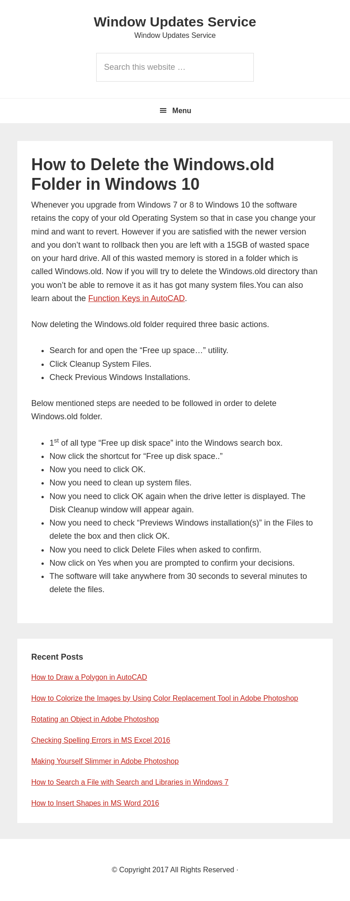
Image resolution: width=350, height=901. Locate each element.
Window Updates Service (175, 21)
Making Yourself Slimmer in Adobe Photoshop (105, 761)
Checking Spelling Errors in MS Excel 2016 (100, 740)
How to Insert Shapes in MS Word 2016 (95, 803)
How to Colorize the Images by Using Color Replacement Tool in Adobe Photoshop (164, 698)
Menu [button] (181, 111)
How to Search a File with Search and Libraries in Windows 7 (129, 782)
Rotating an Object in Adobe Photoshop (95, 719)
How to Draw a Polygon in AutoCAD (89, 677)
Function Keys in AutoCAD (136, 298)
